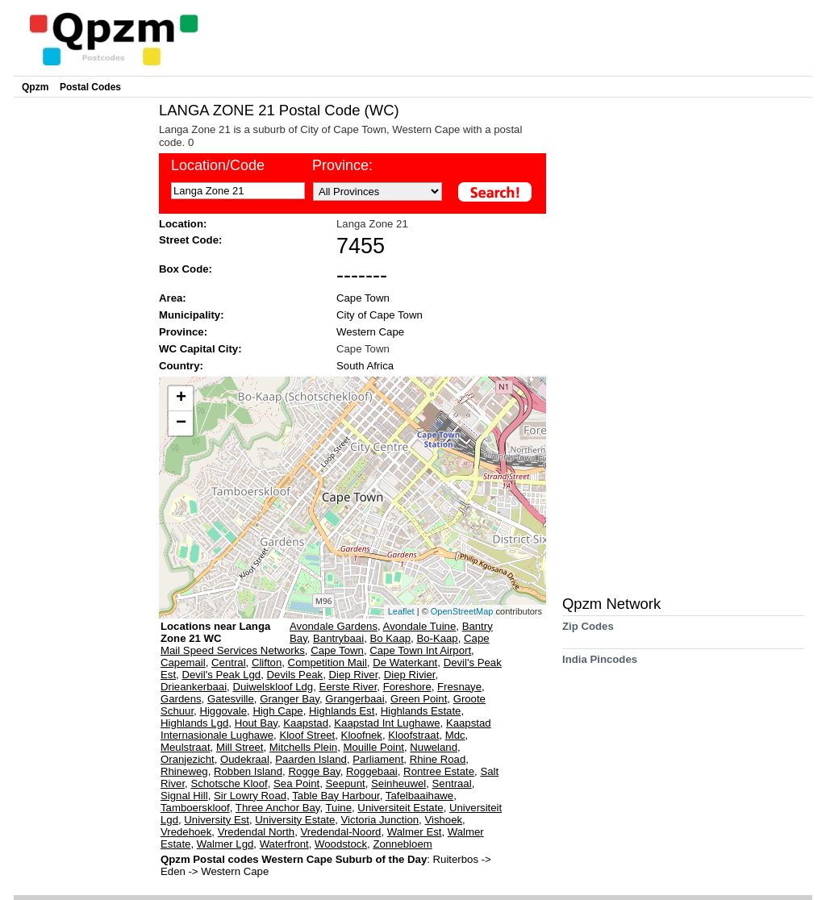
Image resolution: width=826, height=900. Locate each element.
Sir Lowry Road (250, 796)
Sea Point (296, 783)
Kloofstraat (413, 735)
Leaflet (401, 611)
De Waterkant (405, 662)
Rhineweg (184, 771)
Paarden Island (311, 759)
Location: (182, 224)
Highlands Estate (421, 711)
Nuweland (433, 747)
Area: (172, 298)
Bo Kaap (390, 638)
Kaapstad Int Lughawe (387, 723)
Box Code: (185, 269)
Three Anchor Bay (278, 808)
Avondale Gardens (334, 626)
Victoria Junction (380, 820)
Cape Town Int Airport (420, 650)
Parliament (378, 759)
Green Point (418, 699)
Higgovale (223, 711)
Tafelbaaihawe (419, 796)
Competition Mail (327, 662)
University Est (216, 820)
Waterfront (284, 844)
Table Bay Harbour (336, 796)
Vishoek (443, 820)
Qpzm (35, 87)
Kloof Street (307, 735)
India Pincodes (599, 665)
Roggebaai (372, 771)
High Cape (277, 711)
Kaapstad (305, 723)
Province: (342, 165)
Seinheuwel (398, 783)
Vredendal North (256, 832)
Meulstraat (186, 747)
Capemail (183, 662)
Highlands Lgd (194, 723)
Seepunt (345, 783)
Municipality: (191, 315)
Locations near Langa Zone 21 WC (215, 632)
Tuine (339, 808)
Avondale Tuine (420, 626)
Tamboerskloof (195, 808)
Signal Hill (184, 796)
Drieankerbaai (194, 687)
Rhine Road (438, 759)
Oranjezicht (188, 759)
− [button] (181, 423)
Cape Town (363, 298)
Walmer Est (414, 832)
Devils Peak (295, 675)
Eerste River (348, 687)
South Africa (365, 366)
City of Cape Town (379, 315)
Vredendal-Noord (341, 832)
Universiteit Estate (400, 808)
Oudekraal (244, 759)
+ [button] (181, 398)
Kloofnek (361, 735)
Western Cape (370, 332)
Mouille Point (373, 747)
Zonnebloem (402, 844)
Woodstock (341, 844)
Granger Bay (289, 699)
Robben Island (248, 771)
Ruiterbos (457, 859)
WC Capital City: (200, 349)
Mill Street (240, 747)
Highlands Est (341, 711)
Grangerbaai (354, 699)
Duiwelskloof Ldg (272, 687)
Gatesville (230, 699)
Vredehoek (186, 832)
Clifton (267, 662)
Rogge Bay (314, 771)
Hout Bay (256, 723)
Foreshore (407, 687)
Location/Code (218, 165)
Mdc (455, 735)
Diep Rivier (410, 675)
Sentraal (452, 783)
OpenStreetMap (462, 611)
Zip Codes (588, 632)
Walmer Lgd (225, 844)
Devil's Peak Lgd (221, 675)
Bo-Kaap (436, 638)
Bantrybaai (338, 638)
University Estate (295, 820)
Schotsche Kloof (228, 783)
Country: (181, 366)
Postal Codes (90, 87)
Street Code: (190, 240)
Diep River (353, 675)
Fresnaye (459, 687)
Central (228, 662)
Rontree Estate (438, 771)
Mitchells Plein (303, 747)
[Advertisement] (82, 343)
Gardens (181, 699)
